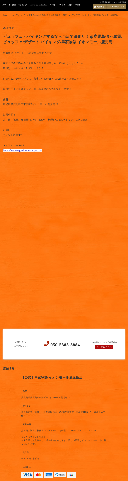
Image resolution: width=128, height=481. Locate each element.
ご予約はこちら (104, 347)
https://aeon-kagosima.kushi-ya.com (22, 150)
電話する (99, 7)
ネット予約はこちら (116, 6)
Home (5, 15)
